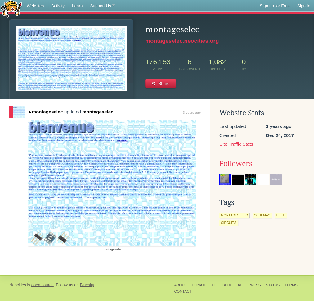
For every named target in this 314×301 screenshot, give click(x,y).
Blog (227, 285)
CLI (215, 285)
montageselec (46, 111)
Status (273, 285)
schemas (262, 215)
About (180, 285)
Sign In (303, 5)
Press (255, 285)
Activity (58, 5)
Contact (183, 291)
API (241, 285)
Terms (291, 285)
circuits (228, 222)
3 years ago (192, 112)
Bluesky (87, 284)
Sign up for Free (275, 5)
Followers (235, 164)
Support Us (102, 5)
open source (42, 284)
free (280, 215)
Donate (199, 285)
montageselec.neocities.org (182, 41)
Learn (77, 5)
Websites (35, 5)
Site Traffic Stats (236, 144)
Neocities (17, 284)
